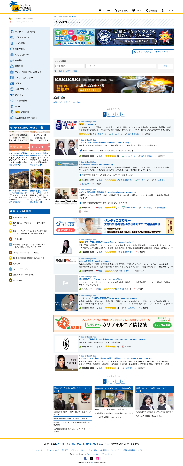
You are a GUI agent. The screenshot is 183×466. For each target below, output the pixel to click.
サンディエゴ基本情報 (25, 31)
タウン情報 (20, 43)
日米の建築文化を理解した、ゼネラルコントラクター (72, 430)
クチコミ (19, 95)
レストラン (60, 444)
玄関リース (17, 264)
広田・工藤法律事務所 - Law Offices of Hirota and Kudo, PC (109, 242)
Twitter (91, 458)
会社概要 (65, 450)
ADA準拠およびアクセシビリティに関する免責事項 (117, 450)
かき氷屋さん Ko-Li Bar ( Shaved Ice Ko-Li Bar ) (114, 413)
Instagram (97, 458)
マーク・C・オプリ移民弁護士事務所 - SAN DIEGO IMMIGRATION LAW (108, 298)
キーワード (90, 66)
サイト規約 (93, 450)
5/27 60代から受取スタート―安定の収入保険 (29, 224)
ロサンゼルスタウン (92, 454)
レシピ (18, 106)
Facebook (85, 458)
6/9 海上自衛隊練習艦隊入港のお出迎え (28, 258)
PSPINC (90, 462)
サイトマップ (142, 450)
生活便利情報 (21, 100)
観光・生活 (71, 444)
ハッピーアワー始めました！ (24, 269)
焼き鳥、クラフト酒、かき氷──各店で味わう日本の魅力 (73, 423)
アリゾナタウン (107, 454)
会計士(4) (76, 102)
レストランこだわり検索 (66, 71)
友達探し (19, 60)
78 (118, 208)
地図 (99, 156)
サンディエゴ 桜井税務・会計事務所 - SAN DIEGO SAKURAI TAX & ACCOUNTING (112, 339)
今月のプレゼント (23, 89)
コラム (18, 83)
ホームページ (115, 134)
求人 (79, 444)
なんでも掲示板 (22, 54)
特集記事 (19, 66)
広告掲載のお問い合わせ (26, 118)
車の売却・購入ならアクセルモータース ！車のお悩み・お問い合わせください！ (29, 246)
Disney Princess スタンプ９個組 (26, 253)
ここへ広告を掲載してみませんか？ (109, 417)
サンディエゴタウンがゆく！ (28, 72)
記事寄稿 (25, 112)
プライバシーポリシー (78, 450)
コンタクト (40, 450)
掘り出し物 (90, 444)
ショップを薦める (142, 52)
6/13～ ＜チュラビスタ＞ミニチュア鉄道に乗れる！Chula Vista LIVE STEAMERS (30, 232)
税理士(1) (67, 102)
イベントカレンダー (24, 77)
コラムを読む (132, 134)
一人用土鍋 (17, 239)
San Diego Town (20, 7)
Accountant (17, 280)
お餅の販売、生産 (20, 217)
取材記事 (84, 184)
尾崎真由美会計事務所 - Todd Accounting (96, 164)
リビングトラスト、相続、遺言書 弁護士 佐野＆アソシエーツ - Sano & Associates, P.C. (115, 358)
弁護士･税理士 (71, 16)
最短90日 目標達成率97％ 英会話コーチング (71, 418)
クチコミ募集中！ (98, 134)
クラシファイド (22, 37)
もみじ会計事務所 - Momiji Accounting (95, 261)
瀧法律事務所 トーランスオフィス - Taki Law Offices (66, 283)
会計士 (93, 259)
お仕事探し (20, 49)
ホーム (56, 16)
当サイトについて (53, 450)
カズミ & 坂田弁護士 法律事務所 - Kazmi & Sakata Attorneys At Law (107, 192)
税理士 (93, 162)
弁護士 (93, 122)
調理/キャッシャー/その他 (23, 275)
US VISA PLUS (91, 124)
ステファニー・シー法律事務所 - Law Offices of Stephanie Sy (104, 142)
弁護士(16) (58, 102)
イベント (107, 444)
